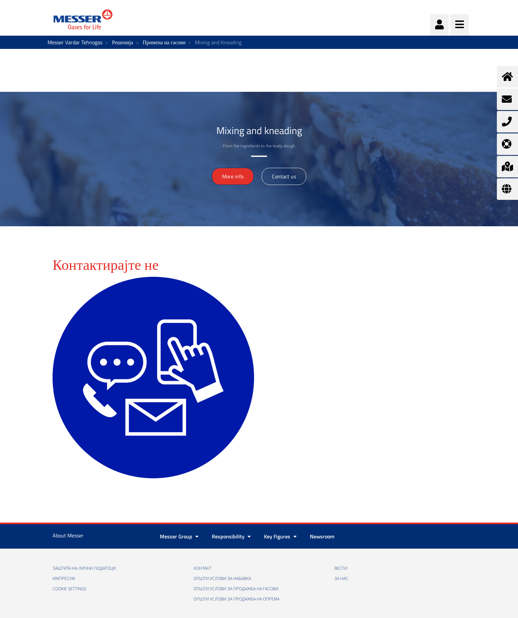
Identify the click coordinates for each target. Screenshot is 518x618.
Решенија (122, 42)
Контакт (202, 568)
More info (232, 176)
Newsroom (322, 536)
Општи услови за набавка (222, 578)
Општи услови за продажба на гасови (236, 589)
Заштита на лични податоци (84, 568)
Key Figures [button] (280, 536)
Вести (340, 568)
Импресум (64, 578)
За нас (341, 578)
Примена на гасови (164, 42)
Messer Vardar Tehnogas (75, 42)
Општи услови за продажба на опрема (236, 599)
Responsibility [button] (231, 536)
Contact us (284, 176)
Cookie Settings (69, 589)
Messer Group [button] (179, 536)
